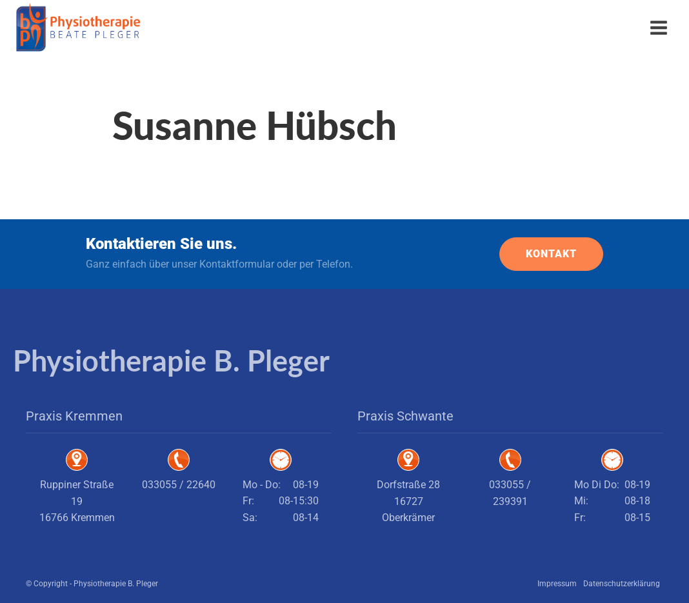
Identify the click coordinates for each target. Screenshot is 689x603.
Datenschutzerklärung (621, 583)
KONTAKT (551, 254)
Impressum (557, 583)
